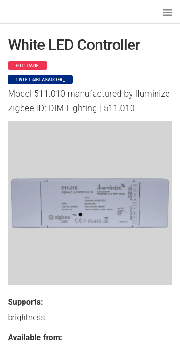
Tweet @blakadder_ (40, 79)
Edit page (27, 65)
